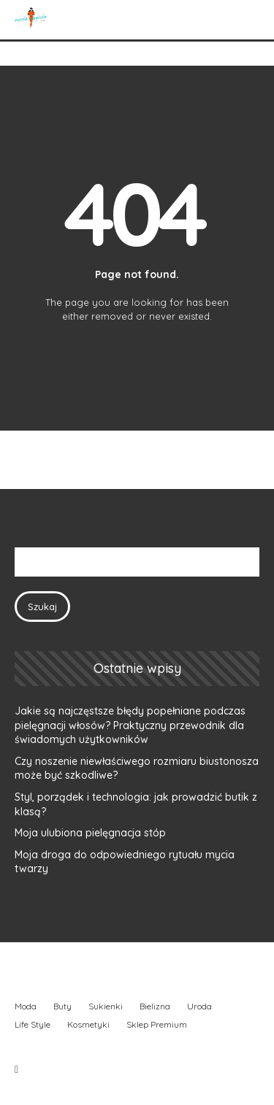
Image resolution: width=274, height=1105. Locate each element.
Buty (62, 1006)
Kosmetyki (88, 1024)
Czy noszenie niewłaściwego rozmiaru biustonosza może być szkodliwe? (137, 768)
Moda (26, 1006)
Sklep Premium (156, 1024)
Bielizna (155, 1006)
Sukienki (105, 1006)
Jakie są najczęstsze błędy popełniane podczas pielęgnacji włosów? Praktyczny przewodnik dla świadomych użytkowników (130, 725)
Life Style (32, 1024)
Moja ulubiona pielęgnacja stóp (90, 832)
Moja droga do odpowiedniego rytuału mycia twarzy (125, 862)
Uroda (199, 1006)
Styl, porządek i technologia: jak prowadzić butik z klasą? (136, 804)
